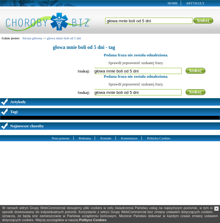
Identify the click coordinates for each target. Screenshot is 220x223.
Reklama (85, 138)
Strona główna (32, 38)
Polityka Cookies (158, 138)
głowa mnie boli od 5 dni (64, 38)
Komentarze (129, 138)
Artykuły (195, 3)
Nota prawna (60, 138)
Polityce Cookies (92, 220)
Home (173, 3)
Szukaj (203, 21)
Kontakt (105, 138)
